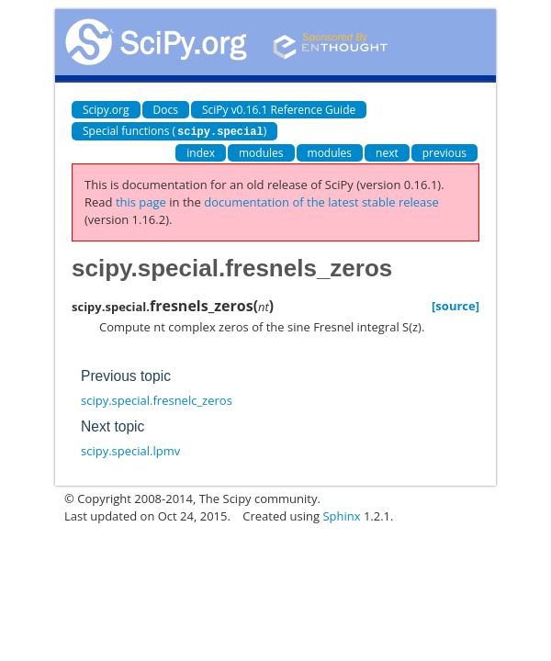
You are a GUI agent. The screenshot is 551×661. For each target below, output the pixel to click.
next (387, 152)
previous (444, 152)
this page (141, 201)
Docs (165, 110)
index (200, 152)
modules (261, 152)
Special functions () (174, 131)
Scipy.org (106, 110)
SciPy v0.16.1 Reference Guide (278, 110)
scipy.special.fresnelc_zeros (156, 399)
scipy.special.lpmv (130, 450)
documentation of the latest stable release (321, 201)
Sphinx (341, 515)
